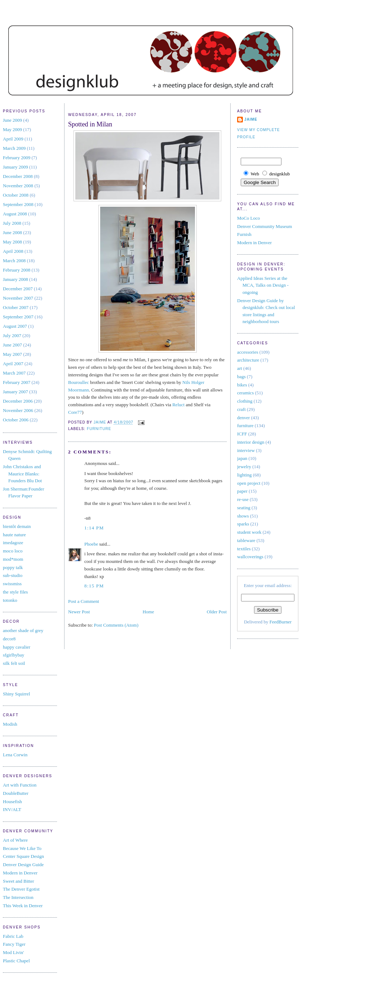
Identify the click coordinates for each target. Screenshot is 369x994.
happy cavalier (16, 647)
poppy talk (13, 567)
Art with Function (19, 785)
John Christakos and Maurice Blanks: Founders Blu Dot (22, 473)
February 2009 (16, 157)
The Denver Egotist (21, 889)
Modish (10, 724)
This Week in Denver (23, 905)
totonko (10, 600)
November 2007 (18, 298)
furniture (99, 429)
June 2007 (12, 345)
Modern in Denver (20, 873)
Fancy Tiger (14, 944)
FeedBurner (281, 621)
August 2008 (15, 213)
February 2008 (16, 270)
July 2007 (12, 335)
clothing (245, 401)
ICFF (242, 433)
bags (241, 376)
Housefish (12, 801)
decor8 (9, 638)
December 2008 (18, 176)
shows (243, 516)
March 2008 (14, 260)
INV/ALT (12, 809)
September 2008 (18, 204)
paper (242, 491)
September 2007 (18, 316)
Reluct (178, 404)
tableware (246, 540)
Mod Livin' (13, 952)
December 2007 (18, 288)
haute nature (14, 534)
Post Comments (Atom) (116, 625)
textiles (244, 548)
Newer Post (79, 611)
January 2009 (15, 167)
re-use (243, 499)
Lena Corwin (15, 754)
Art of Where (15, 840)
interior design (250, 442)
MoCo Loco (248, 218)
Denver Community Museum (264, 226)
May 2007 (12, 354)
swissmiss (12, 583)
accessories (247, 352)
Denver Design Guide (23, 864)
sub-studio (12, 575)
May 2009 (12, 129)
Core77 (75, 412)
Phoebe (91, 544)
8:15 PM (94, 585)
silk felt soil (14, 663)
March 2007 (14, 373)
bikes (242, 385)
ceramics (245, 392)
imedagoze (13, 542)
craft (241, 409)
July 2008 (12, 223)
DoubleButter (15, 793)
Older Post (217, 611)
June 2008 (12, 232)
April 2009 (13, 139)
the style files (15, 592)
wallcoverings (250, 556)
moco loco (13, 551)
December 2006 (18, 401)
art (239, 368)
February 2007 (16, 382)
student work (249, 532)
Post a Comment (83, 601)
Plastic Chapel (16, 960)
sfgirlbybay (13, 655)
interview (246, 450)
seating (243, 507)
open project (249, 483)
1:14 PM (94, 527)
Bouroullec (78, 382)
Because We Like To (22, 848)
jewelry (244, 466)
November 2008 (18, 185)
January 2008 (15, 279)
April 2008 (13, 251)
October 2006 (15, 419)
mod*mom (13, 559)
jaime (250, 119)
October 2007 (15, 307)
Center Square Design (23, 856)
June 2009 (12, 120)
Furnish (244, 234)
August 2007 (15, 326)
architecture (248, 360)
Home (148, 611)
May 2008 (12, 242)
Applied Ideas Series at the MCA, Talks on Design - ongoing (263, 285)
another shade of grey (23, 630)
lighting (244, 475)
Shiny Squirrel (16, 694)
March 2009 (14, 148)
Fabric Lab (13, 936)
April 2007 (13, 363)
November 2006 (18, 410)
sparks (243, 524)
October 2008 (15, 195)
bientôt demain (17, 526)
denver (243, 417)
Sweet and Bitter (18, 881)
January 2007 (15, 391)
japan (242, 458)
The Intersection (18, 897)
